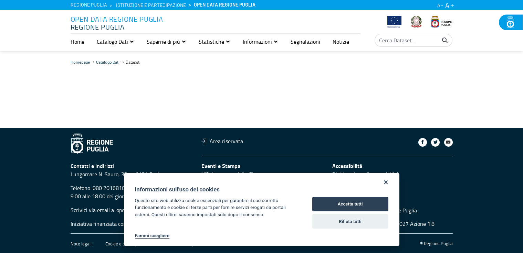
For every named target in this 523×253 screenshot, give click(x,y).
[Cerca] (444, 40)
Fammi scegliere (152, 235)
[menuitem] (77, 42)
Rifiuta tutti (350, 221)
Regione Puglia (89, 5)
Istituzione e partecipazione (151, 5)
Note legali (81, 244)
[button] (115, 42)
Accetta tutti (350, 204)
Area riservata (222, 141)
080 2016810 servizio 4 (121, 188)
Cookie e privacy (120, 244)
